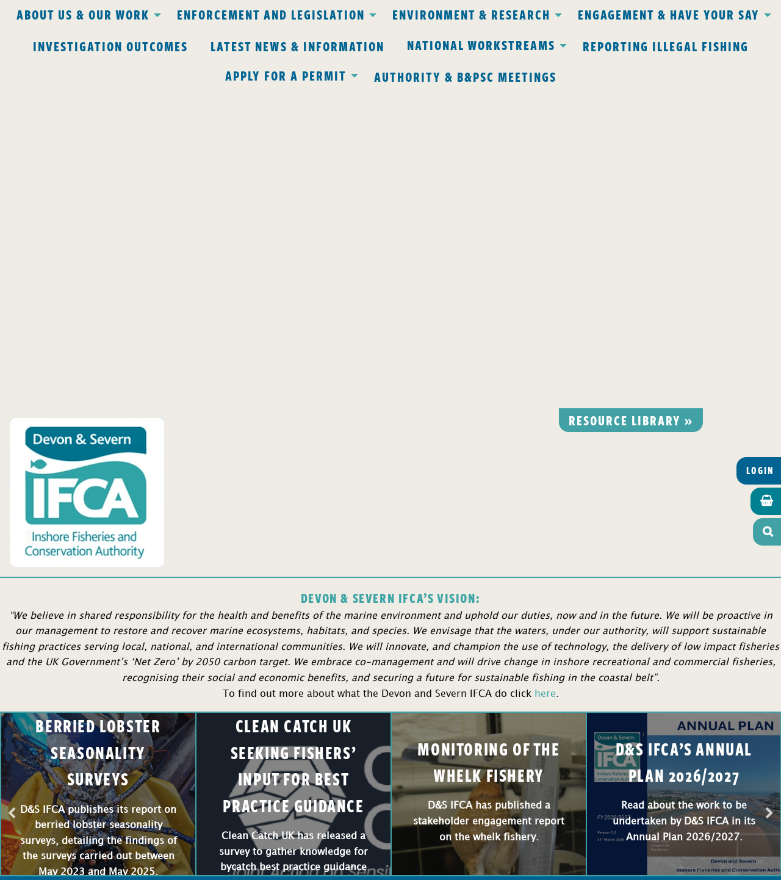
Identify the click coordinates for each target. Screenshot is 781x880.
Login (760, 153)
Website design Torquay (306, 866)
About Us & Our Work (82, 14)
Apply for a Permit (286, 75)
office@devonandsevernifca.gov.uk (219, 684)
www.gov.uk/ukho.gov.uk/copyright (342, 821)
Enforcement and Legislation (271, 14)
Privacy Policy (230, 614)
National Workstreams (481, 44)
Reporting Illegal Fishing (666, 46)
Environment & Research (471, 14)
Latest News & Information (297, 46)
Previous (11, 497)
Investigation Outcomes (110, 46)
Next (769, 497)
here (545, 376)
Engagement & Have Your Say (669, 14)
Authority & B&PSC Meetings (465, 76)
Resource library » (631, 102)
